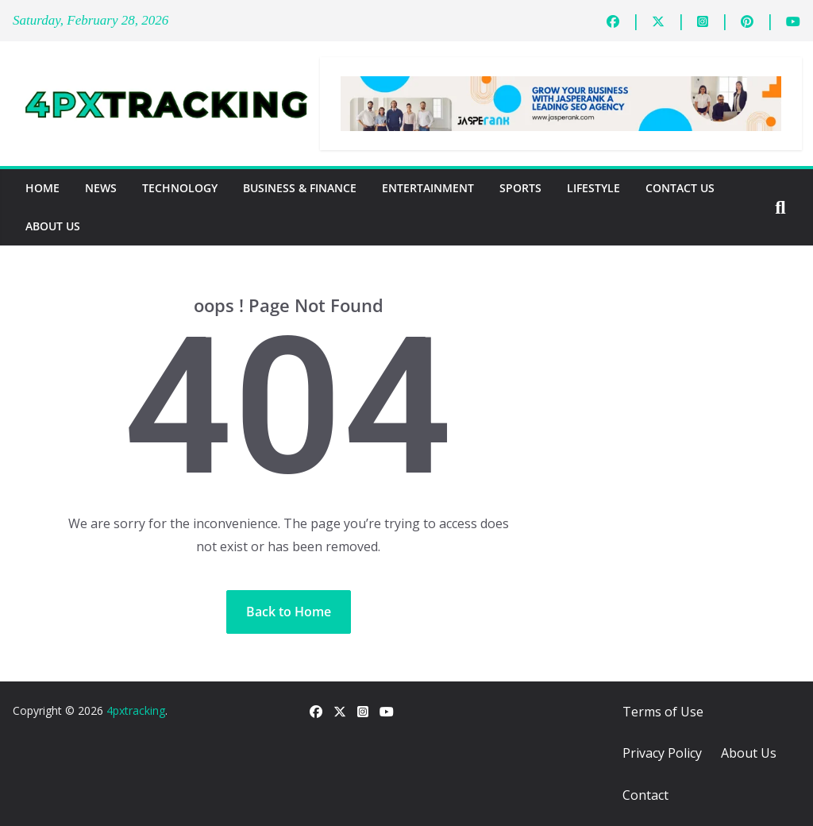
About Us (52, 226)
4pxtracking (135, 710)
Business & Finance (299, 187)
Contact (645, 795)
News (101, 187)
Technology (180, 187)
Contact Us (680, 187)
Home (42, 187)
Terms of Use (662, 711)
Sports (520, 187)
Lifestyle (593, 187)
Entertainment (428, 187)
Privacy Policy (662, 753)
